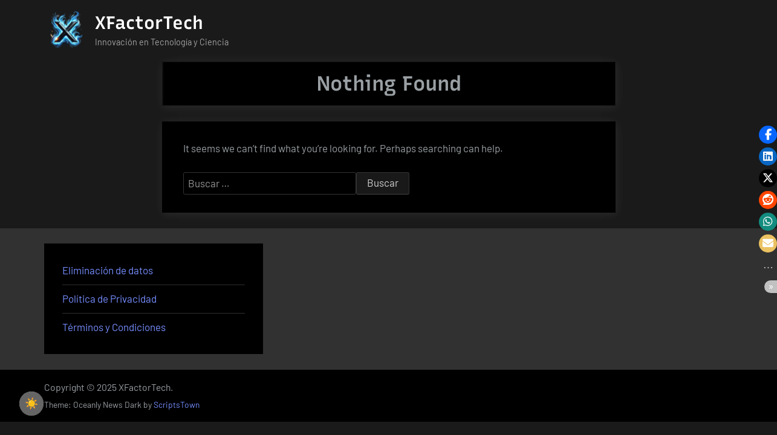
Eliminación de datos (107, 270)
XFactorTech (149, 22)
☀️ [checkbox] (31, 404)
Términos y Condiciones (114, 327)
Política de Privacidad (109, 298)
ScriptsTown (177, 404)
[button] (768, 135)
